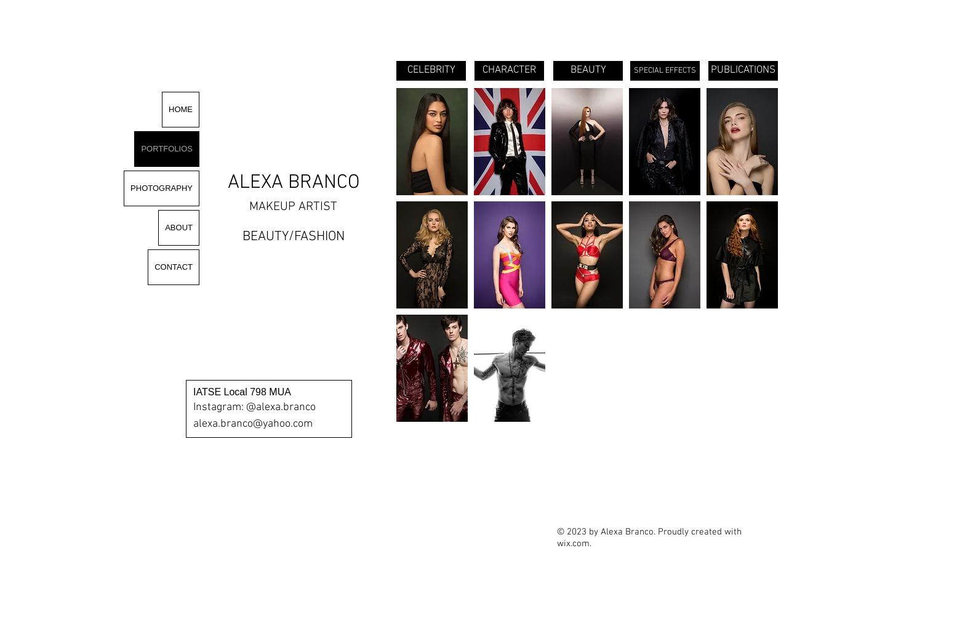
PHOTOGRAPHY (161, 188)
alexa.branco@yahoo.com (253, 423)
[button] (432, 141)
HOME (181, 109)
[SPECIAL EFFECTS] (665, 71)
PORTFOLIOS (167, 148)
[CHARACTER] (509, 71)
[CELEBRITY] (431, 71)
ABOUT (179, 227)
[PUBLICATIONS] (743, 71)
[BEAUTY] (588, 71)
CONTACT (173, 267)
